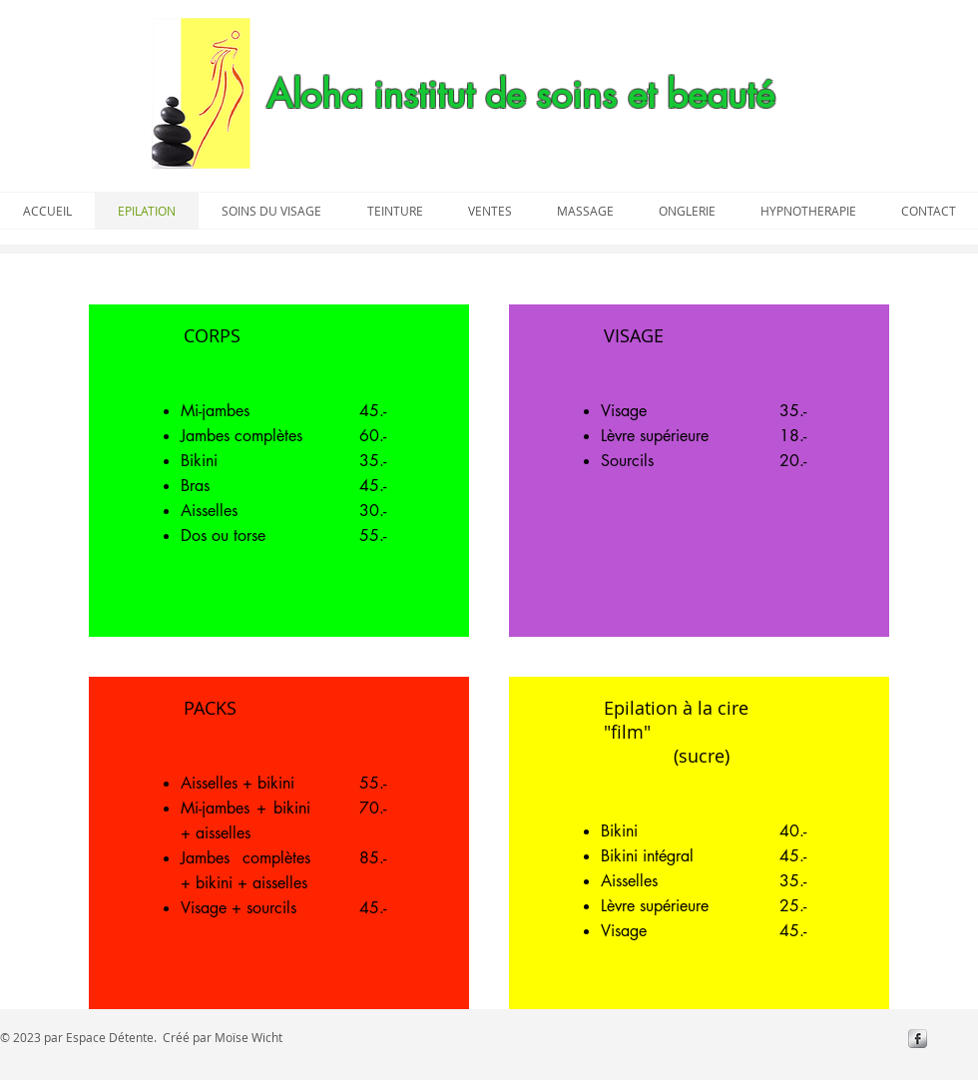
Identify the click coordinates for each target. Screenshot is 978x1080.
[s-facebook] (917, 1038)
